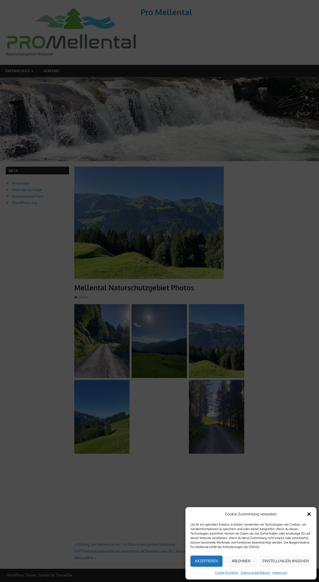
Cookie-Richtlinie (226, 573)
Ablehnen (241, 561)
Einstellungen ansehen (285, 561)
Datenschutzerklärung (255, 573)
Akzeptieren (206, 561)
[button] (309, 514)
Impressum (279, 573)
